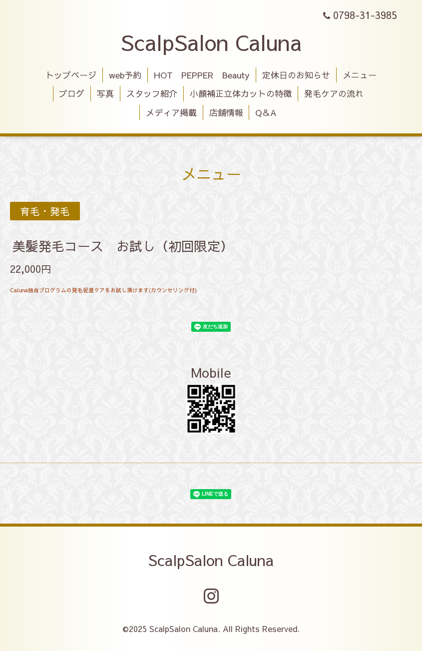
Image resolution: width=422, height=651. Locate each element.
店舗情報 (226, 112)
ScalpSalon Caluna (211, 42)
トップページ (70, 75)
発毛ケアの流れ (334, 93)
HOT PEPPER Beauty (202, 75)
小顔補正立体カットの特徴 (241, 93)
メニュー (360, 75)
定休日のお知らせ (296, 75)
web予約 (125, 75)
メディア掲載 (171, 112)
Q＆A (266, 112)
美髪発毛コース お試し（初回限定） (122, 246)
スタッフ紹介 (151, 93)
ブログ (71, 93)
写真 (105, 93)
